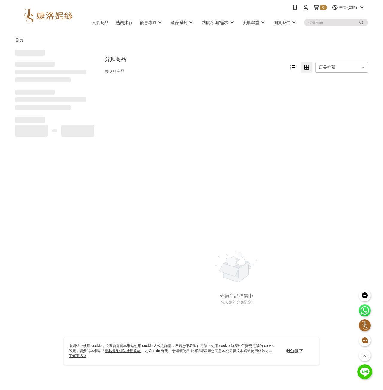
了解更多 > (77, 356)
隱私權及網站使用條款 (123, 351)
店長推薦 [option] (327, 67)
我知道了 (294, 351)
